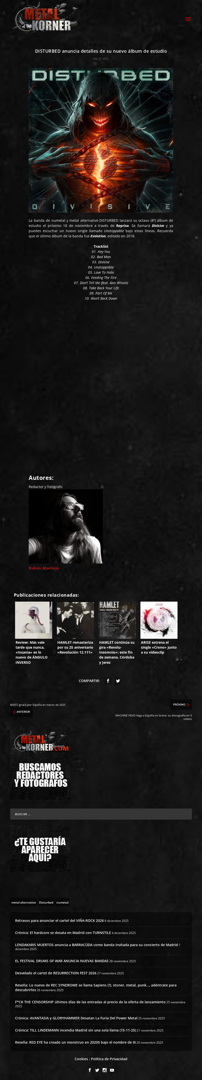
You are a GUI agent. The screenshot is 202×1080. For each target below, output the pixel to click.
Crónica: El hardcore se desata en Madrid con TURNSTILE (63, 932)
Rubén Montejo (44, 567)
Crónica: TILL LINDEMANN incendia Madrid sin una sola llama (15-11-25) (75, 1029)
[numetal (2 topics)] (62, 901)
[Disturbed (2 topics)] (46, 901)
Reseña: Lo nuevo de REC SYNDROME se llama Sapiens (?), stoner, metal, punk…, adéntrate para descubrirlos (96, 986)
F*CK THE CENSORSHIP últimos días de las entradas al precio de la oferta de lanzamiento (90, 1001)
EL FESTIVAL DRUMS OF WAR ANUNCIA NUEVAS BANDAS (62, 960)
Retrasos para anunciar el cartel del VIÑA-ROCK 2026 (59, 919)
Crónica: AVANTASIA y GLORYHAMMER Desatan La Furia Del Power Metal (76, 1017)
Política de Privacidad (109, 1058)
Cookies (81, 1058)
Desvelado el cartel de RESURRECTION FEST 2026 (55, 972)
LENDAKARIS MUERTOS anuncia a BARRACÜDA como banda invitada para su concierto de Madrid (96, 944)
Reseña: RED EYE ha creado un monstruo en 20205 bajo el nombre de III (75, 1041)
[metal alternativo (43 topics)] (23, 901)
